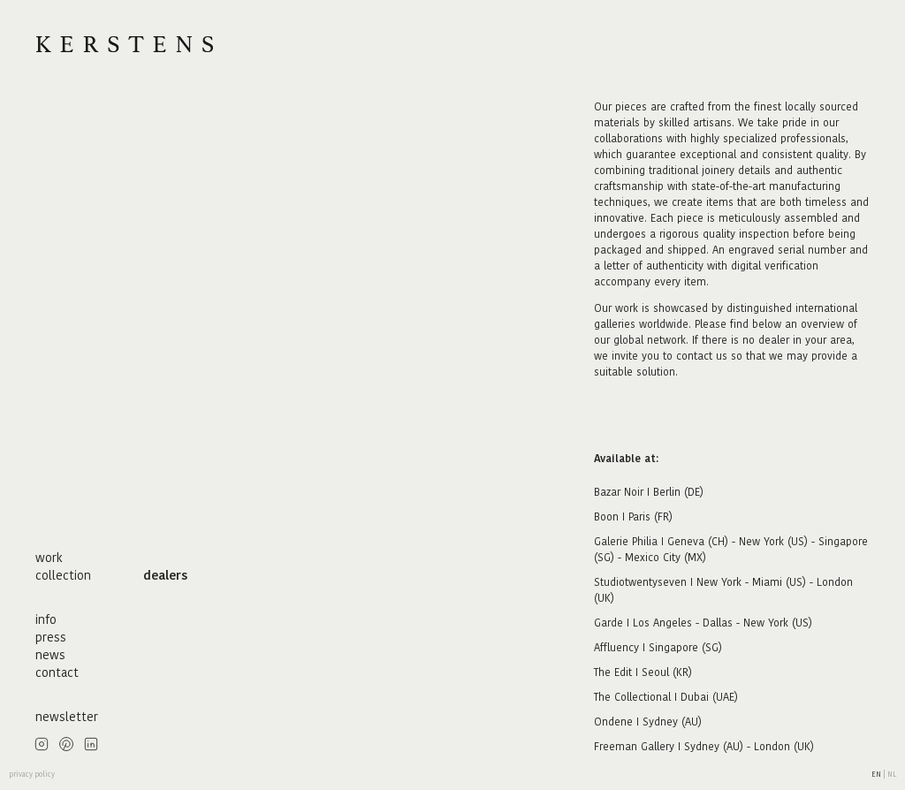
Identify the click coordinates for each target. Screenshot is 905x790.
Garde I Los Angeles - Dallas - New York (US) (703, 622)
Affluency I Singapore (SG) (658, 647)
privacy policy (32, 774)
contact (57, 672)
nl (891, 774)
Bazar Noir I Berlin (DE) (648, 491)
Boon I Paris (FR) (633, 516)
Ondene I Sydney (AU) (648, 721)
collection (63, 575)
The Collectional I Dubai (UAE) (666, 696)
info (46, 619)
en (877, 774)
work (49, 557)
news (50, 655)
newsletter (66, 716)
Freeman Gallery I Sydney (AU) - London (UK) (704, 746)
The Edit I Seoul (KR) (643, 672)
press (50, 637)
